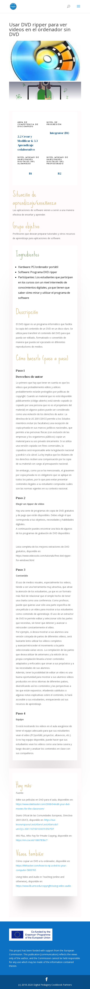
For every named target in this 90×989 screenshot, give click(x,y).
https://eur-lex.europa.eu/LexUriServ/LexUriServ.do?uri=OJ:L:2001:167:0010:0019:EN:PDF (37, 824)
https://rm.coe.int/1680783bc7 (31, 840)
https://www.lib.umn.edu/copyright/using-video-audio (43, 885)
